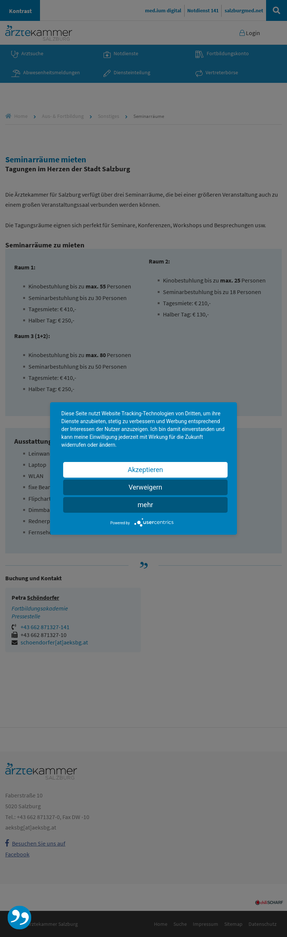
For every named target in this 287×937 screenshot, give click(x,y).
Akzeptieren (145, 470)
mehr (145, 505)
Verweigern (145, 487)
